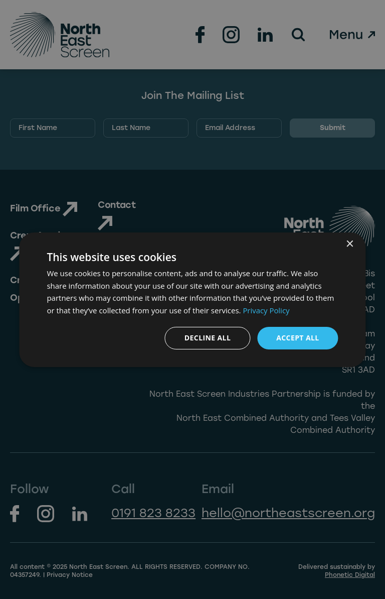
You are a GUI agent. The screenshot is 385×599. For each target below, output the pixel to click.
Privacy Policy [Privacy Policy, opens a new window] (266, 310)
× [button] (349, 244)
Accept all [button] (297, 337)
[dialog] (192, 299)
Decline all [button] (207, 337)
